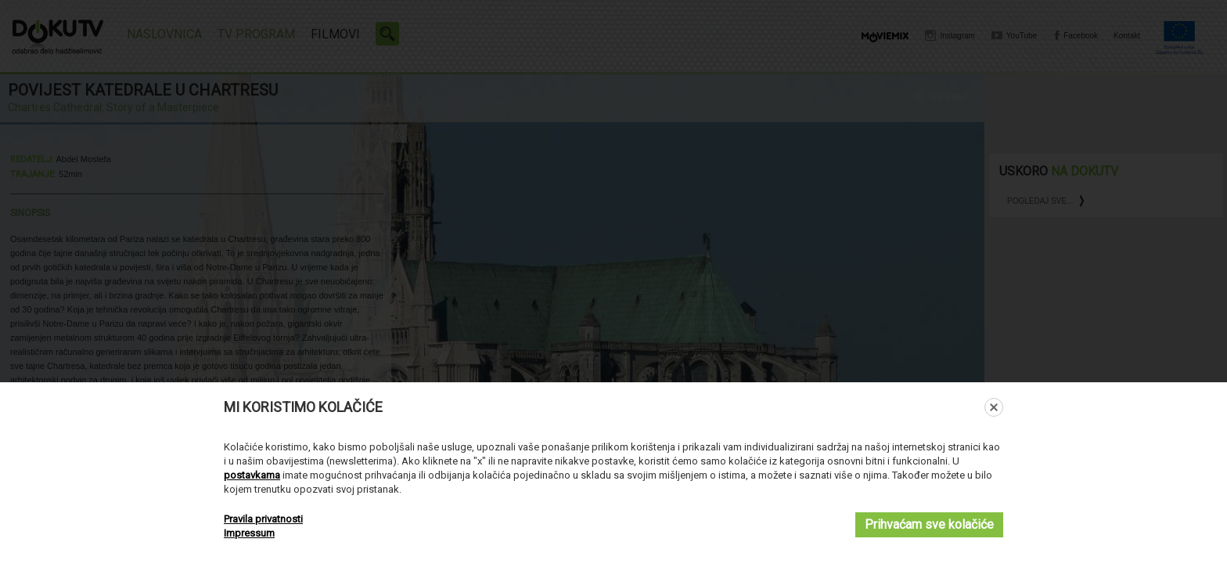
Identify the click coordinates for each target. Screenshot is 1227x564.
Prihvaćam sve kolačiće (929, 524)
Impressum (249, 533)
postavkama (252, 475)
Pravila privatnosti (263, 519)
